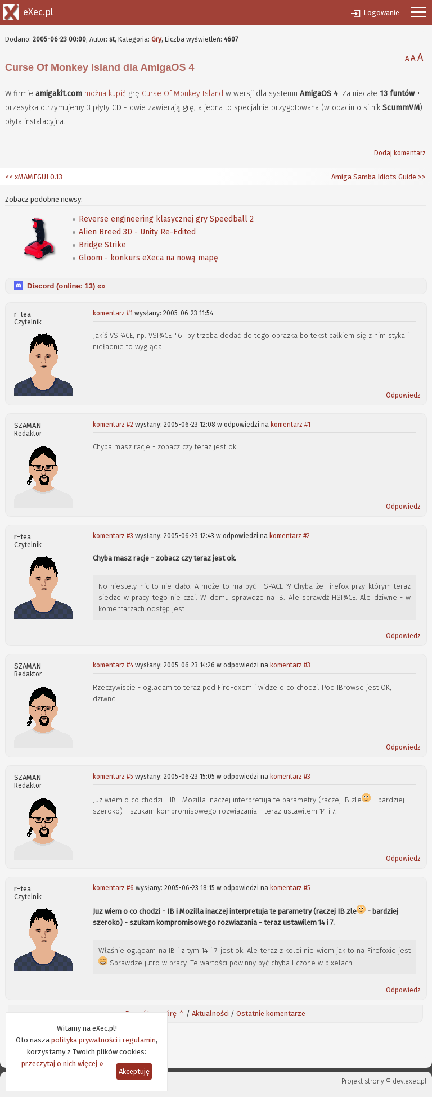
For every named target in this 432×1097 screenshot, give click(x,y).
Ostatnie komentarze (270, 1013)
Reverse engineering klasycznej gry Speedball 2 (166, 219)
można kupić (105, 93)
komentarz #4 (113, 665)
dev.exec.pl (409, 1081)
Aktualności (210, 1013)
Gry (156, 39)
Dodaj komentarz (400, 153)
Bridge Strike (102, 245)
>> (421, 177)
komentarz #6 (113, 888)
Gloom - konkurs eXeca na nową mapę (148, 258)
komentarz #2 (113, 424)
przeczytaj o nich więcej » (62, 1063)
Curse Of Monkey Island (182, 93)
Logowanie (381, 12)
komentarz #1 (113, 313)
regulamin (139, 1040)
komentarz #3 (113, 536)
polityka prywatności (84, 1040)
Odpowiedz (403, 395)
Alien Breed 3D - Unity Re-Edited (137, 232)
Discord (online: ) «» (66, 286)
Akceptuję (134, 1071)
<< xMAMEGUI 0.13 (33, 177)
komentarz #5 (113, 776)
